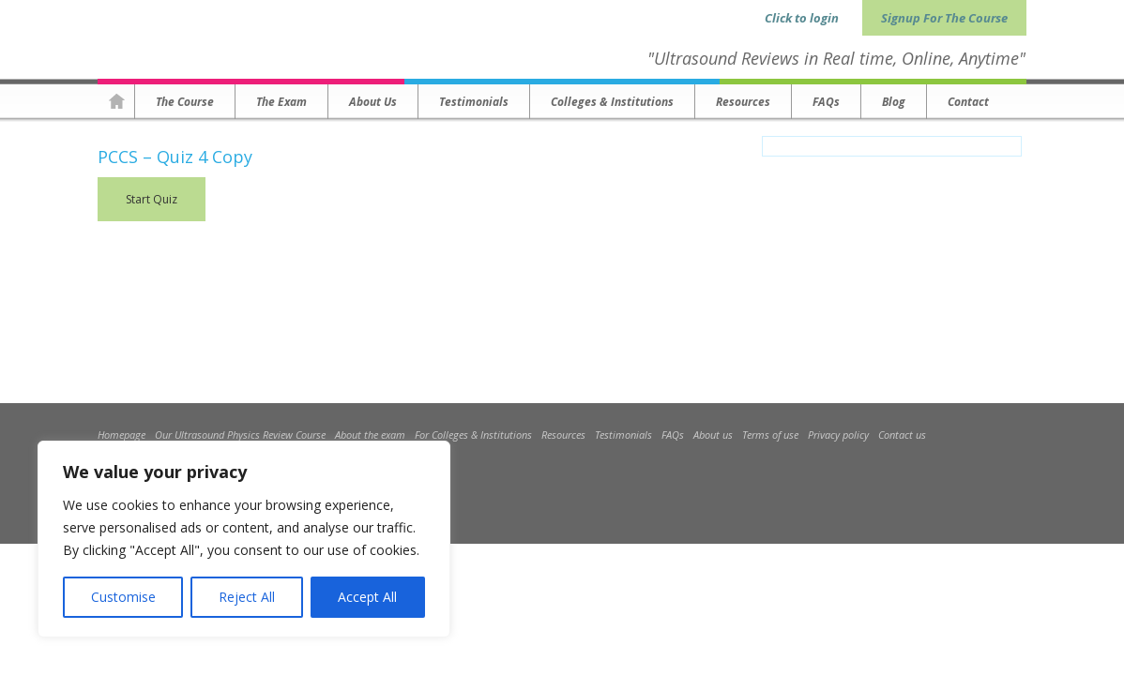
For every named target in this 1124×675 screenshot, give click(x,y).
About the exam (370, 435)
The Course (185, 102)
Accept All (367, 597)
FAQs (826, 102)
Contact (968, 102)
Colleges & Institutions (612, 102)
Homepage (116, 101)
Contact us (902, 435)
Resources (743, 102)
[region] (244, 539)
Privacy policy (838, 435)
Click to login (802, 17)
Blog (893, 102)
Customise (123, 597)
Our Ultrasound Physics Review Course (240, 435)
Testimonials (474, 102)
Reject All (247, 597)
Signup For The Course (944, 17)
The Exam (281, 102)
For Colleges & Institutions (473, 435)
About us (373, 102)
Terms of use (770, 435)
